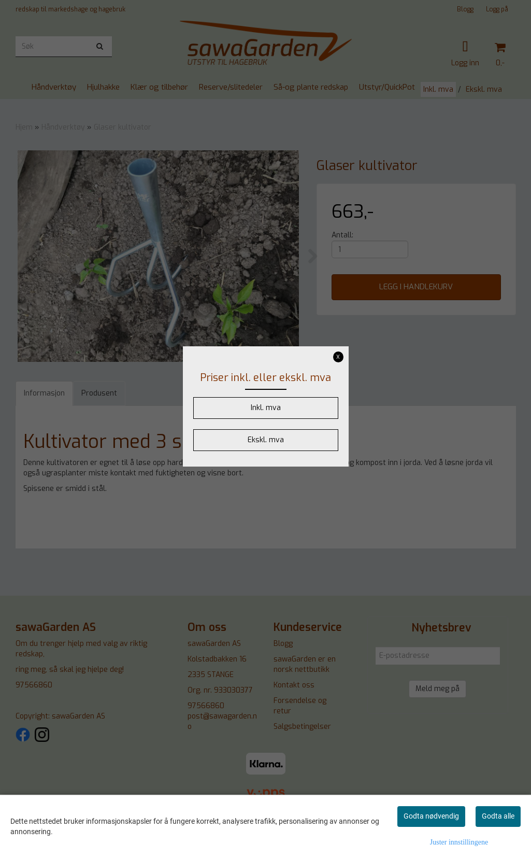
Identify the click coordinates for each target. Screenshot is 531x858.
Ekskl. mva (266, 440)
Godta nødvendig (431, 816)
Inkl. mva (266, 408)
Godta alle (498, 816)
